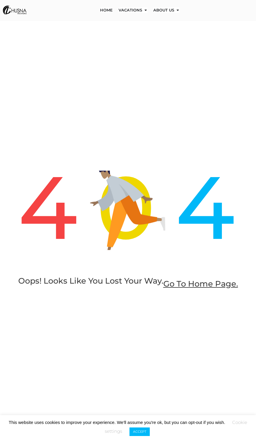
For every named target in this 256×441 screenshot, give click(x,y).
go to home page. (128, 295)
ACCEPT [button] (139, 432)
